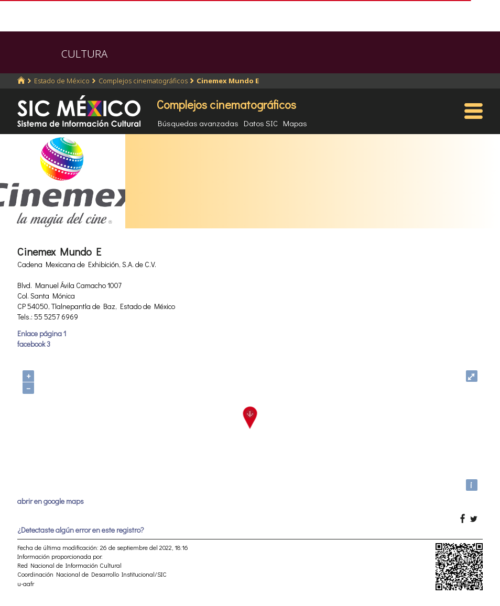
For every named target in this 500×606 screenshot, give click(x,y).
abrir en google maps (50, 501)
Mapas (295, 123)
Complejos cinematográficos (143, 80)
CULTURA (84, 54)
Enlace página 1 (41, 333)
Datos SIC (261, 123)
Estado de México (62, 80)
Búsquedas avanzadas (198, 123)
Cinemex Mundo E (228, 80)
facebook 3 (33, 344)
